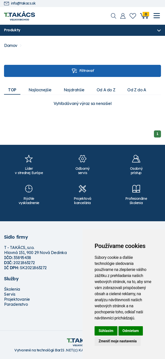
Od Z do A (136, 89)
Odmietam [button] (130, 331)
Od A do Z (106, 89)
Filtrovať (82, 71)
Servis (9, 294)
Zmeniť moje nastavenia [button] (118, 341)
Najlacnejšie (40, 89)
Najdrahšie (74, 89)
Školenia (12, 289)
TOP (12, 89)
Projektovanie (17, 299)
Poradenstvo (16, 304)
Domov (10, 45)
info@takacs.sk (19, 3)
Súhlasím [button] (106, 331)
